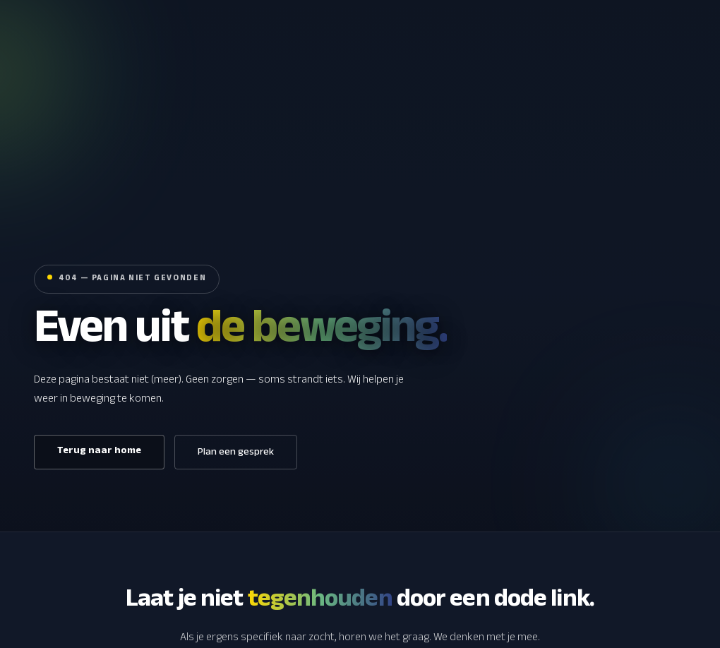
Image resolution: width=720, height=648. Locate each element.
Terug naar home (99, 451)
